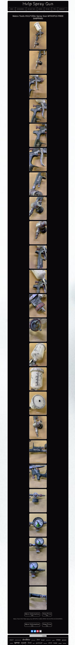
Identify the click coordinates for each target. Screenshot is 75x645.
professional (18, 640)
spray (17, 642)
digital (12, 640)
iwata (55, 643)
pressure (33, 640)
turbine (53, 640)
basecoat (45, 643)
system (11, 643)
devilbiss (26, 639)
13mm (58, 640)
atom (50, 643)
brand (42, 640)
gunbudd (39, 643)
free (38, 640)
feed (29, 643)
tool (33, 643)
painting (64, 643)
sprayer (64, 640)
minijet (60, 643)
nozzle (23, 643)
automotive (48, 640)
